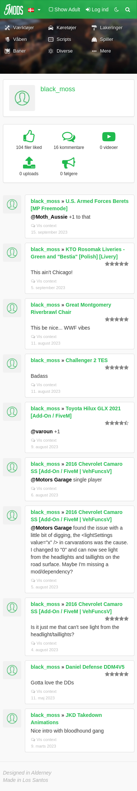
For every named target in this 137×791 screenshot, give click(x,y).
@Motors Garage (51, 480)
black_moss (58, 89)
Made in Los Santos (25, 780)
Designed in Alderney (27, 773)
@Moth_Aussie (49, 217)
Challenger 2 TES (87, 360)
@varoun (42, 431)
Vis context (44, 225)
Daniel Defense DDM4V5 (95, 667)
